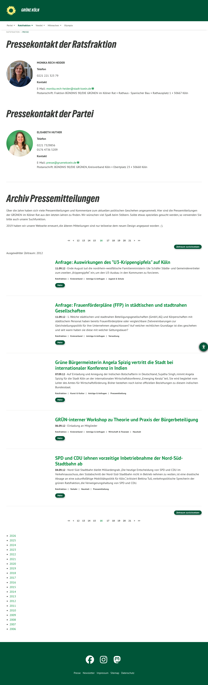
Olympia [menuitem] (68, 25)
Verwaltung (114, 336)
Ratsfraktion (13, 32)
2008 (13, 619)
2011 (13, 606)
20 (124, 240)
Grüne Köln (30, 10)
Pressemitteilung (118, 393)
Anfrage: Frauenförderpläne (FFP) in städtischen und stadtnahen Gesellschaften (121, 308)
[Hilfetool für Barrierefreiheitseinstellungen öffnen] (203, 347)
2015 (13, 587)
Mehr (60, 285)
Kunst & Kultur (77, 393)
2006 (13, 629)
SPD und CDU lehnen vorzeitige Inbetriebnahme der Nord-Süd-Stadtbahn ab (119, 461)
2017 (13, 577)
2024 (13, 545)
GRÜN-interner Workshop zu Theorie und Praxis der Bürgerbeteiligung (126, 419)
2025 (13, 540)
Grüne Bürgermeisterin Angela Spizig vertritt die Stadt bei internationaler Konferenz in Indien (114, 365)
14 (89, 240)
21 (129, 240)
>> (139, 240)
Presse (25, 32)
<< (69, 240)
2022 (13, 554)
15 (94, 240)
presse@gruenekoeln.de (61, 162)
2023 (13, 549)
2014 (13, 592)
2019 (13, 568)
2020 (13, 564)
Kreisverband (76, 278)
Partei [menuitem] (10, 25)
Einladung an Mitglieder (76, 425)
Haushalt (137, 431)
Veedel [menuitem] (39, 25)
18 (113, 240)
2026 (13, 536)
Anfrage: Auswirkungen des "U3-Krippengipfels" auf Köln (112, 262)
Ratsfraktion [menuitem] (24, 25)
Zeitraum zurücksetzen (187, 246)
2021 (13, 559)
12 (78, 240)
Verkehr (73, 489)
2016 (13, 582)
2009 (13, 615)
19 (119, 240)
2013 (13, 596)
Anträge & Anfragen (95, 278)
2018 (13, 573)
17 (108, 240)
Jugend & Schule (116, 278)
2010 (13, 610)
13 (83, 240)
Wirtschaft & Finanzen (119, 431)
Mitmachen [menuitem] (53, 25)
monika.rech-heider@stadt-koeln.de (68, 88)
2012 (13, 601)
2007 (13, 624)
